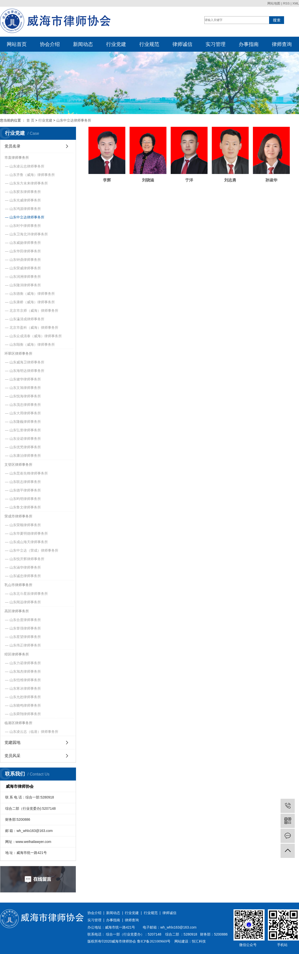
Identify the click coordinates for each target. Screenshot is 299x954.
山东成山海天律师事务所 (28, 542)
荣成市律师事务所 (18, 516)
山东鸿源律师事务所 (25, 209)
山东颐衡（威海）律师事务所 (32, 344)
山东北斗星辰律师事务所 (28, 594)
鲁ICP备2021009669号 (153, 941)
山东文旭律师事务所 (25, 388)
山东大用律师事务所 (25, 413)
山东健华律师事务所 (25, 379)
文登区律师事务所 (18, 465)
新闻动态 (83, 44)
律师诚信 (182, 44)
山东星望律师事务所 (25, 637)
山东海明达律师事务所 (26, 371)
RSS (286, 3)
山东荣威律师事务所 (25, 268)
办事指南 (249, 44)
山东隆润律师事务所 (25, 285)
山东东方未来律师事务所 (28, 183)
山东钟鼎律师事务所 (25, 260)
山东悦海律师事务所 (25, 396)
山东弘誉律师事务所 (25, 430)
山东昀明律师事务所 (25, 499)
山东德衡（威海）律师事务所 (32, 294)
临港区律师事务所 (18, 723)
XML (295, 3)
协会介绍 (50, 44)
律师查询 (282, 44)
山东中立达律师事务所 (73, 120)
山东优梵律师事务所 (25, 447)
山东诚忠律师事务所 (25, 576)
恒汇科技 (199, 941)
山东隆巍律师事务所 (25, 422)
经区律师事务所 (16, 654)
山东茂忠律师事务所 (25, 405)
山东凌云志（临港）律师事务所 (33, 732)
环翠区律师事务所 (18, 353)
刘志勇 (207, 171)
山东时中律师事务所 (25, 226)
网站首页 (17, 44)
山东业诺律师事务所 (25, 439)
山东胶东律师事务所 (25, 192)
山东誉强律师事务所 (25, 628)
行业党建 (116, 44)
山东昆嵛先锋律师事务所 (28, 473)
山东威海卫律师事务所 (26, 362)
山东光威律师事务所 (25, 200)
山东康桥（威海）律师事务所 (32, 302)
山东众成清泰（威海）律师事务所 (35, 336)
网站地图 (273, 3)
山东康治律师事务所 (25, 456)
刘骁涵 (138, 171)
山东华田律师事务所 (25, 251)
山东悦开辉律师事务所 (26, 559)
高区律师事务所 (16, 611)
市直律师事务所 (16, 157)
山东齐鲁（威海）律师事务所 (32, 175)
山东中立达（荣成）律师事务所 (33, 550)
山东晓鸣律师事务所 (25, 705)
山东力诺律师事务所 (25, 663)
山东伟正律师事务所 (25, 645)
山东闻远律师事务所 (25, 602)
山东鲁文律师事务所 (25, 507)
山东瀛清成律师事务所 (26, 319)
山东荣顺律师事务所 (25, 525)
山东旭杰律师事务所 (25, 671)
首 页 (30, 120)
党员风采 (12, 756)
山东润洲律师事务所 (25, 277)
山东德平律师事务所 (25, 490)
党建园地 (12, 742)
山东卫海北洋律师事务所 (28, 234)
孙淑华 (241, 171)
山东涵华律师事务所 (25, 567)
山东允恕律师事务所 (25, 697)
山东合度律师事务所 (25, 620)
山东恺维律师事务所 (25, 680)
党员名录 (12, 146)
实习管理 (215, 44)
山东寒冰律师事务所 (25, 688)
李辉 (104, 171)
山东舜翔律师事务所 (25, 714)
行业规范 (149, 44)
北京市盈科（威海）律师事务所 (33, 327)
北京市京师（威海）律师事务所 (33, 311)
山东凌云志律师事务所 (26, 166)
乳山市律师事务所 (18, 585)
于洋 (172, 171)
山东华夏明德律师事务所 (28, 533)
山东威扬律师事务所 (25, 243)
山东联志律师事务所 (25, 482)
